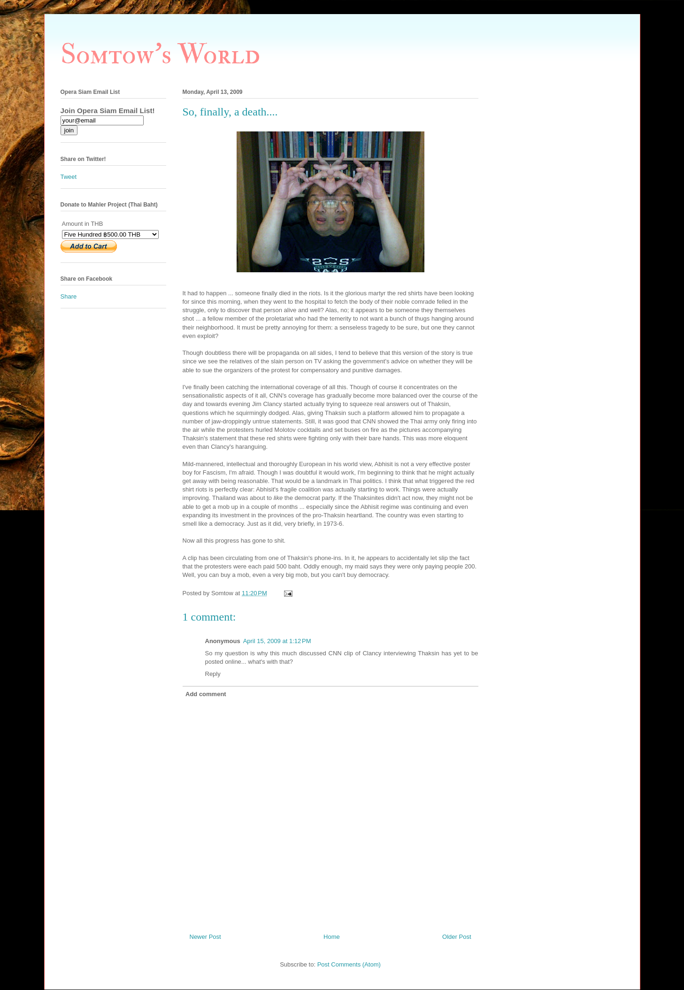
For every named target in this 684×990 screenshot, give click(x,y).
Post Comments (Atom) (349, 964)
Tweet (69, 176)
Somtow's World (160, 54)
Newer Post (205, 936)
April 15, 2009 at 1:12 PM (277, 641)
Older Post (456, 936)
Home (331, 936)
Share (69, 296)
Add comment (205, 694)
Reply (213, 673)
